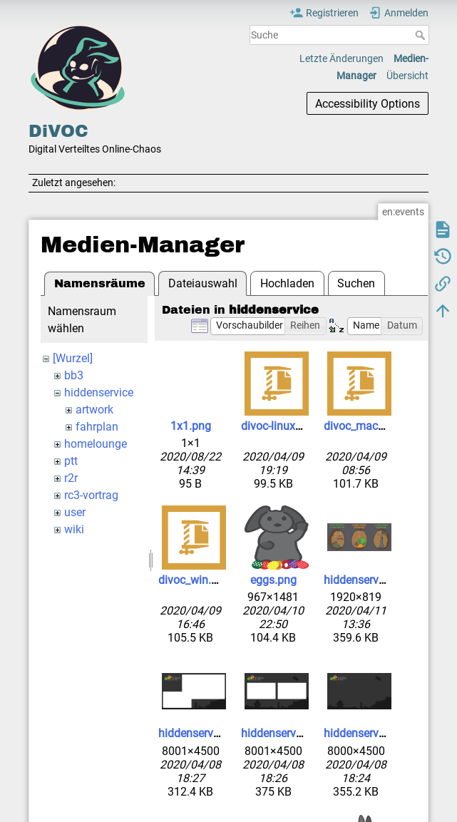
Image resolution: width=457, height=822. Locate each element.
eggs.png (273, 580)
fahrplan (97, 426)
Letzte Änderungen (341, 58)
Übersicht (407, 75)
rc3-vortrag (91, 495)
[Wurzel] (73, 358)
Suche (421, 35)
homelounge (95, 444)
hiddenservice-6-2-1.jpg (381, 580)
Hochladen (287, 283)
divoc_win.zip (192, 580)
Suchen (356, 283)
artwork (94, 409)
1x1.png (190, 426)
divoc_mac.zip (360, 426)
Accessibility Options (367, 104)
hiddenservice (98, 392)
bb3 (73, 375)
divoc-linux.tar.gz (283, 426)
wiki (74, 529)
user (75, 512)
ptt (71, 461)
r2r (71, 478)
